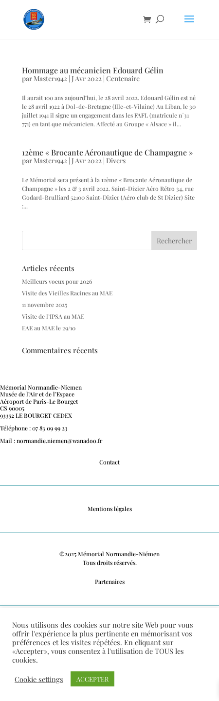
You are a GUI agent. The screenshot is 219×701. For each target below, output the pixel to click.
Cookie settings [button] (39, 679)
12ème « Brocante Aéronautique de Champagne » (107, 152)
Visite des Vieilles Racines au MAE (67, 293)
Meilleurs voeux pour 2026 (57, 281)
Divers (116, 160)
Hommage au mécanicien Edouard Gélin (93, 70)
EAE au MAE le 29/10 (48, 328)
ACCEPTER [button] (92, 679)
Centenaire (123, 78)
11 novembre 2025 (44, 304)
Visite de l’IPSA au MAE (53, 316)
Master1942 (50, 78)
